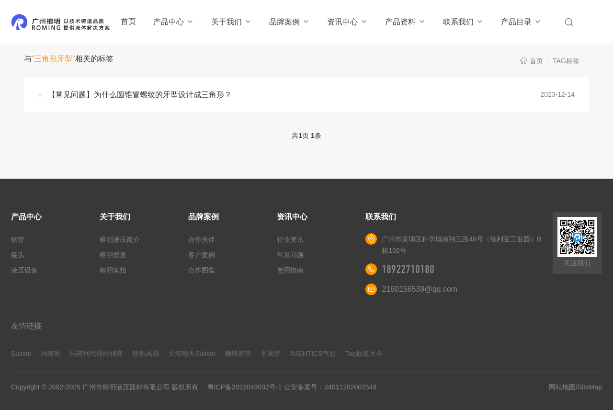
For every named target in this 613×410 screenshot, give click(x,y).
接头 (17, 255)
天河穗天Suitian (192, 353)
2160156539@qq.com (419, 289)
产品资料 (405, 22)
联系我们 (463, 22)
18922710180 (408, 269)
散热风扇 (145, 353)
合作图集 (201, 270)
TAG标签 (566, 61)
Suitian (21, 353)
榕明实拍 (113, 270)
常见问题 (290, 255)
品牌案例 (289, 22)
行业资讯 (290, 239)
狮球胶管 (238, 353)
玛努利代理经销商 (96, 353)
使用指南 (290, 270)
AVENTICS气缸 (313, 353)
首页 (128, 21)
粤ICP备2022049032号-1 (244, 387)
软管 (17, 239)
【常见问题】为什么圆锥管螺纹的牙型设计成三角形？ (140, 95)
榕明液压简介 (120, 239)
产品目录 (521, 22)
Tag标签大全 (364, 353)
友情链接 (26, 326)
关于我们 (231, 22)
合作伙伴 (201, 239)
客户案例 (201, 255)
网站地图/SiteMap (575, 387)
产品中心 (173, 22)
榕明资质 (113, 255)
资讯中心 (347, 22)
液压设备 (24, 270)
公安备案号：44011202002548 (330, 387)
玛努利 (51, 353)
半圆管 (271, 353)
